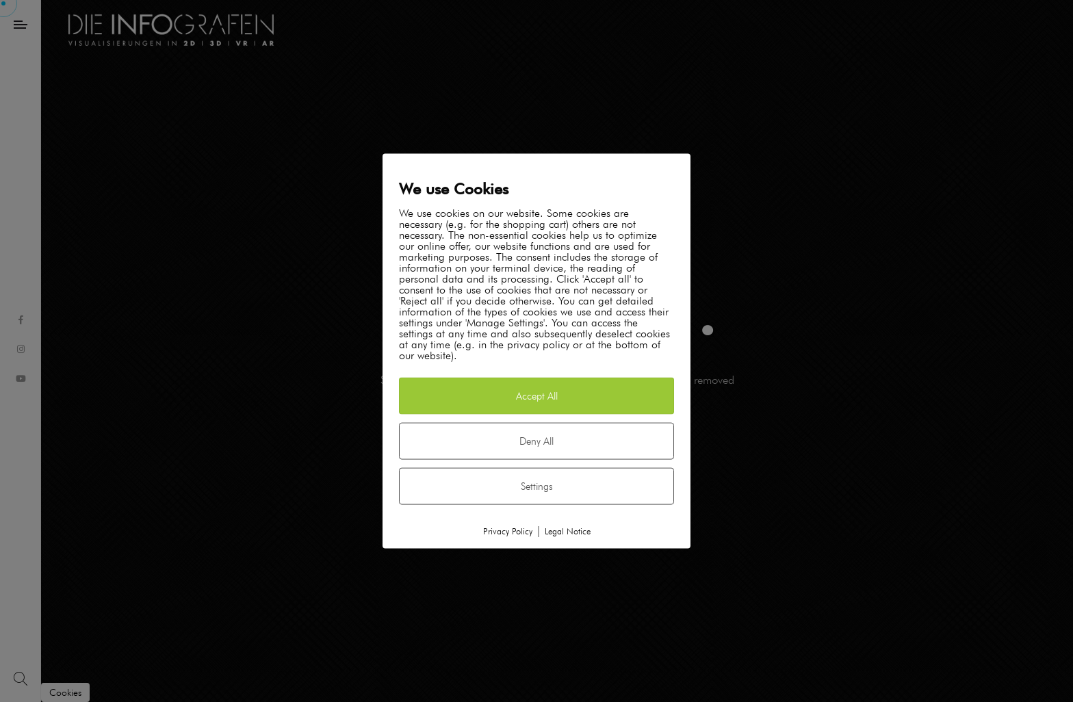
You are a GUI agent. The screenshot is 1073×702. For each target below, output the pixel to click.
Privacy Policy (507, 530)
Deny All (536, 440)
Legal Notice (568, 530)
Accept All (537, 395)
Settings (537, 486)
